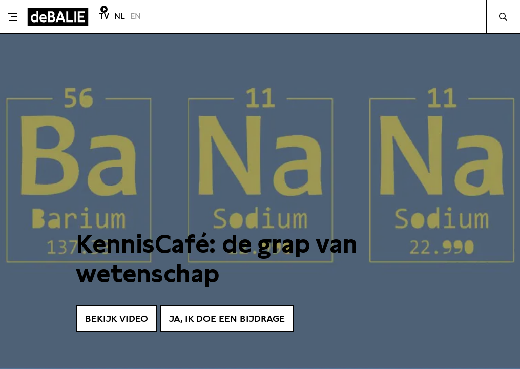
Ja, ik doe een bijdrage (227, 318)
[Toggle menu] (12, 17)
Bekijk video (116, 318)
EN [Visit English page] (135, 16)
